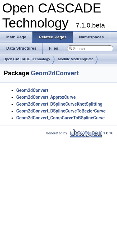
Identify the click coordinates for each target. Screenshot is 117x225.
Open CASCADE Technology (26, 59)
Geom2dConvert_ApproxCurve (46, 97)
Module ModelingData (76, 59)
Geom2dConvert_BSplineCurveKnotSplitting (59, 104)
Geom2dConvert (55, 73)
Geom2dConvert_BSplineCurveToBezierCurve (60, 110)
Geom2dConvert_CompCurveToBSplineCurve (60, 117)
